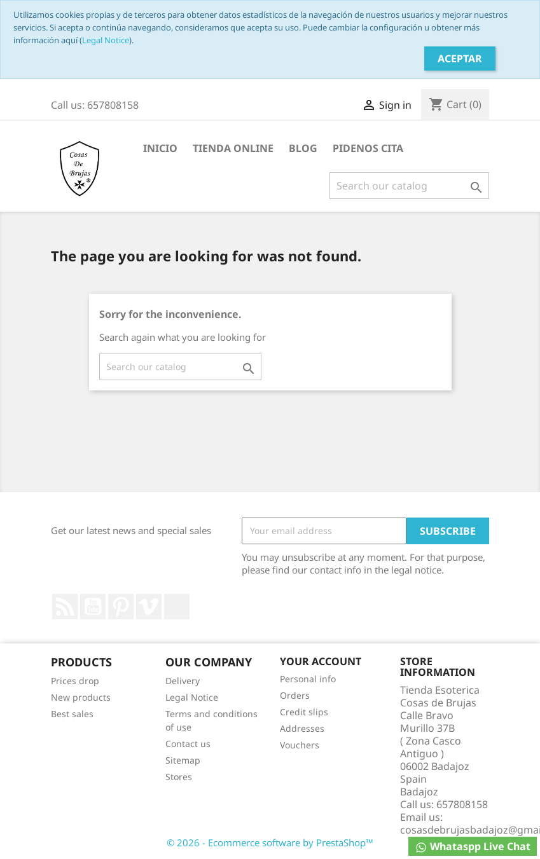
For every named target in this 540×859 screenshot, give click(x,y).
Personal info (308, 679)
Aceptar (460, 58)
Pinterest (121, 606)
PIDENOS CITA (368, 148)
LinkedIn (177, 606)
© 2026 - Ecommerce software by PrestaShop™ (270, 842)
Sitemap (182, 760)
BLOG (303, 148)
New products (81, 697)
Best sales (72, 714)
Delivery (182, 681)
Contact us (188, 744)
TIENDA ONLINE (233, 148)
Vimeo (149, 606)
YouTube (93, 606)
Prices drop (75, 681)
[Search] (409, 185)
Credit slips (304, 712)
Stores (178, 777)
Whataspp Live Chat (472, 846)
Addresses (302, 728)
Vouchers (299, 745)
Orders (295, 695)
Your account (320, 661)
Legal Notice (105, 40)
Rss (65, 606)
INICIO (160, 148)
